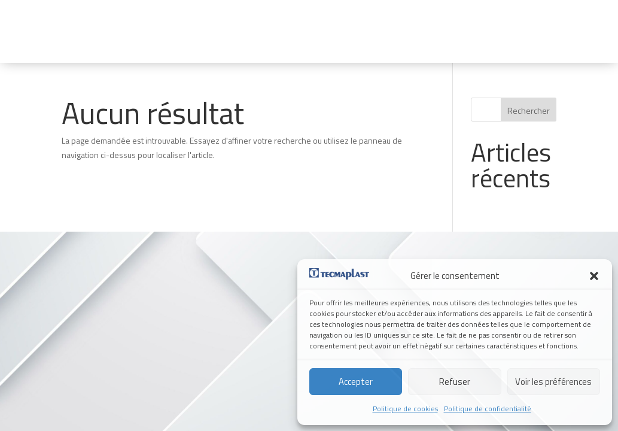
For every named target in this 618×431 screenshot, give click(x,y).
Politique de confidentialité (487, 408)
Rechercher (528, 110)
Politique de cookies (405, 408)
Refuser (454, 381)
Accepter (356, 381)
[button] (594, 276)
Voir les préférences (553, 381)
